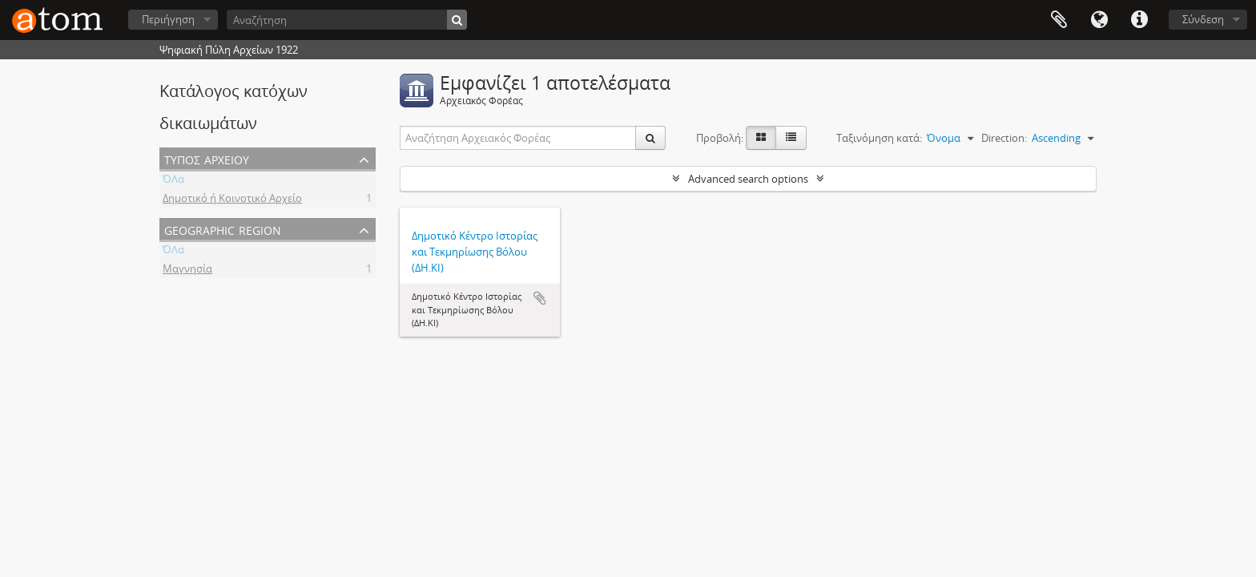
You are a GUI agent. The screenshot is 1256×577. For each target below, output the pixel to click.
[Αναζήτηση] (347, 20)
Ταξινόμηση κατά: (879, 138)
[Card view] (761, 138)
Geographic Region (222, 229)
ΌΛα (173, 181)
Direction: (1004, 138)
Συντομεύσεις (1139, 20)
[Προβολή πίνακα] (791, 138)
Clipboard (1059, 20)
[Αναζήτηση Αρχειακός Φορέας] (518, 138)
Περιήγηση (168, 19)
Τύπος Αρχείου (206, 158)
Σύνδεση (1203, 19)
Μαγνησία (187, 271)
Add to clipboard (540, 298)
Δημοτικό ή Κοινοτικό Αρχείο (232, 200)
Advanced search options (748, 178)
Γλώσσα (1099, 20)
